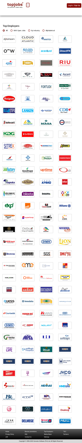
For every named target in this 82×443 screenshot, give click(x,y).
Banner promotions (31, 431)
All (5, 30)
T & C (64, 431)
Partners (66, 434)
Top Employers (48, 431)
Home (7, 431)
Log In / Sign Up (74, 5)
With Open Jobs (17, 30)
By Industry (34, 30)
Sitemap (46, 437)
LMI (6, 437)
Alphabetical (48, 30)
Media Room (48, 434)
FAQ (26, 434)
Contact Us (28, 437)
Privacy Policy (9, 434)
